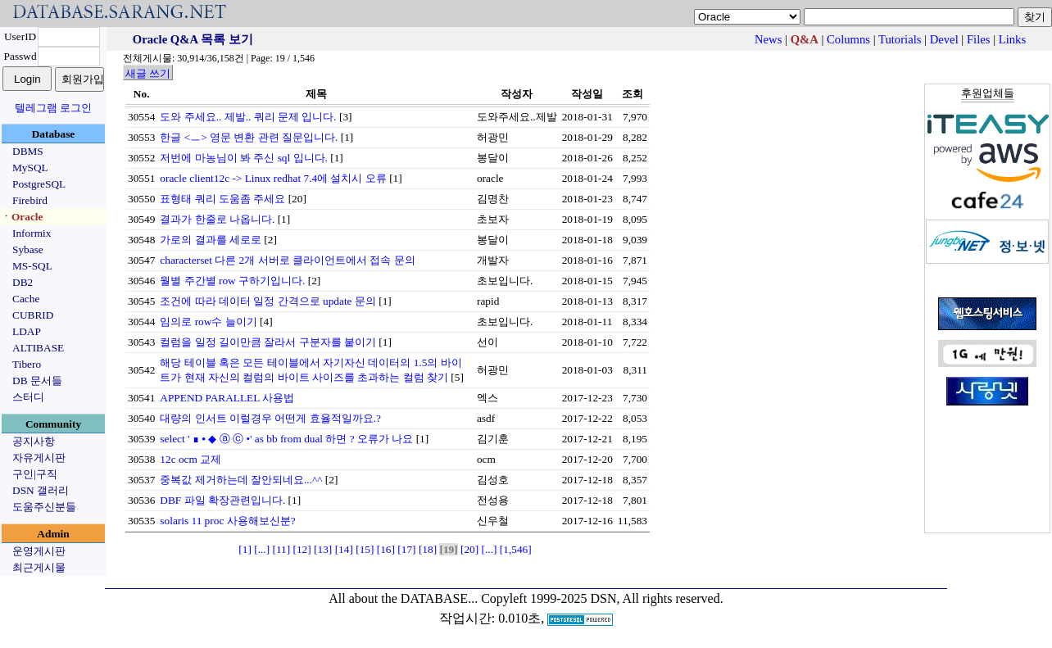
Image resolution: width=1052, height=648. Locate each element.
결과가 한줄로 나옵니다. (217, 219)
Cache (25, 298)
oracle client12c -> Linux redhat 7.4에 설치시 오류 (273, 178)
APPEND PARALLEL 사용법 (227, 398)
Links (1012, 39)
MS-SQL (32, 266)
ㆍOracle (22, 217)
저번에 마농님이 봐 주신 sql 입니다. (244, 158)
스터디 (28, 397)
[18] (428, 549)
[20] (469, 549)
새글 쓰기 (147, 73)
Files (979, 39)
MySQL (30, 167)
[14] (344, 549)
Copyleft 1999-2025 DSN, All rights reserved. (602, 598)
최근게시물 (39, 567)
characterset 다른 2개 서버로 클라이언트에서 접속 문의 (287, 260)
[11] (281, 549)
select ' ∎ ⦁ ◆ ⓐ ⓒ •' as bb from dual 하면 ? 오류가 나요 (286, 439)
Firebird (30, 200)
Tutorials (899, 39)
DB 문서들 (37, 380)
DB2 (22, 282)
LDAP (26, 331)
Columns (848, 39)
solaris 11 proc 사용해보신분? (227, 520)
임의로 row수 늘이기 (208, 321)
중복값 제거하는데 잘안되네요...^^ (241, 480)
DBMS (27, 151)
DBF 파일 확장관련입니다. (222, 500)
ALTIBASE (38, 348)
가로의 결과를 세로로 (210, 239)
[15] (365, 549)
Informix (31, 233)
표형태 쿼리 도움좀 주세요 (222, 199)
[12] (302, 549)
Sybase (27, 249)
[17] (406, 549)
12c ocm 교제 (190, 459)
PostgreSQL (39, 184)
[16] (386, 549)
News (768, 39)
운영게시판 (39, 551)
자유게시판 (39, 457)
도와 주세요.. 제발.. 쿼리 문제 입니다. (248, 117)
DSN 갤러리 (40, 490)
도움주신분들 (44, 507)
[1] (245, 549)
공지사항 (33, 441)
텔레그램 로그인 (53, 108)
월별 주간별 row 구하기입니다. (232, 280)
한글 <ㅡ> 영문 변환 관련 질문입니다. (249, 137)
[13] (323, 549)
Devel (944, 39)
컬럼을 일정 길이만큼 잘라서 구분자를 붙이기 (268, 342)
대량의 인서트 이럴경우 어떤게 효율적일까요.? (270, 418)
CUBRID (32, 315)
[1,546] (516, 549)
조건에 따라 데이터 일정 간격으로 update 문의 (268, 301)
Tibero (26, 364)
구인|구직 (34, 474)
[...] (262, 549)
